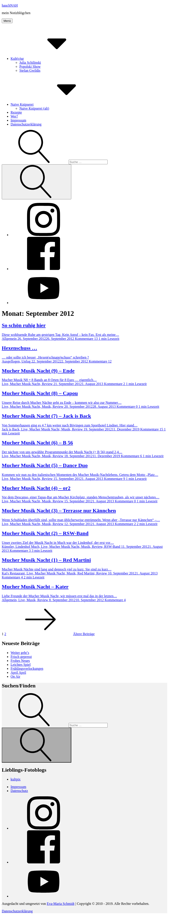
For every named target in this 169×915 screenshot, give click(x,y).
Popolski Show (29, 66)
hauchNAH (10, 5)
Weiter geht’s (20, 653)
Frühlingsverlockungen (27, 668)
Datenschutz (19, 791)
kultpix (15, 779)
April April (18, 672)
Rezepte (16, 112)
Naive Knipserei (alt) (34, 108)
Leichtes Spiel (21, 664)
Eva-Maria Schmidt (60, 904)
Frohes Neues (20, 660)
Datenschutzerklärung (26, 124)
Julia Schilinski (30, 62)
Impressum (18, 120)
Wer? (14, 116)
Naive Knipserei (55, 104)
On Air (15, 676)
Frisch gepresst (21, 657)
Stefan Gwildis (29, 70)
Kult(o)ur (50, 58)
